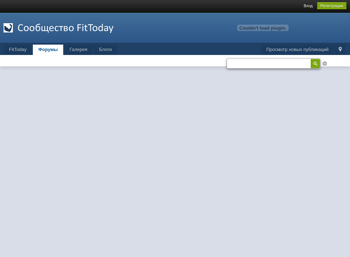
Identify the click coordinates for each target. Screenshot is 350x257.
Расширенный (325, 63)
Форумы (48, 49)
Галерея (79, 49)
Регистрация (331, 6)
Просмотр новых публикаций (297, 49)
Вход (308, 6)
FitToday (17, 49)
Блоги (105, 49)
